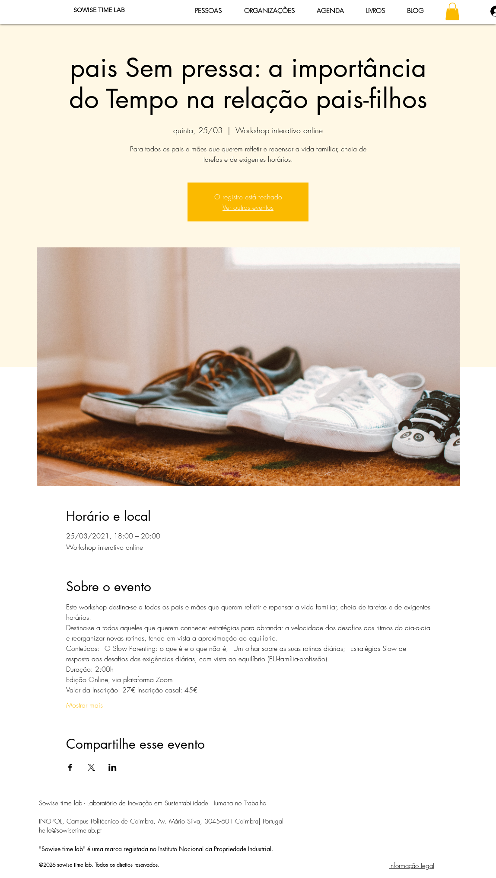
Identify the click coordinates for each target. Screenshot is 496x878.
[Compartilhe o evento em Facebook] (70, 767)
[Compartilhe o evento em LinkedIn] (112, 767)
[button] (452, 11)
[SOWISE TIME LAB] (99, 10)
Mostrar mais (84, 705)
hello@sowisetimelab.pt (70, 830)
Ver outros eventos (248, 207)
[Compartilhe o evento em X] (91, 767)
